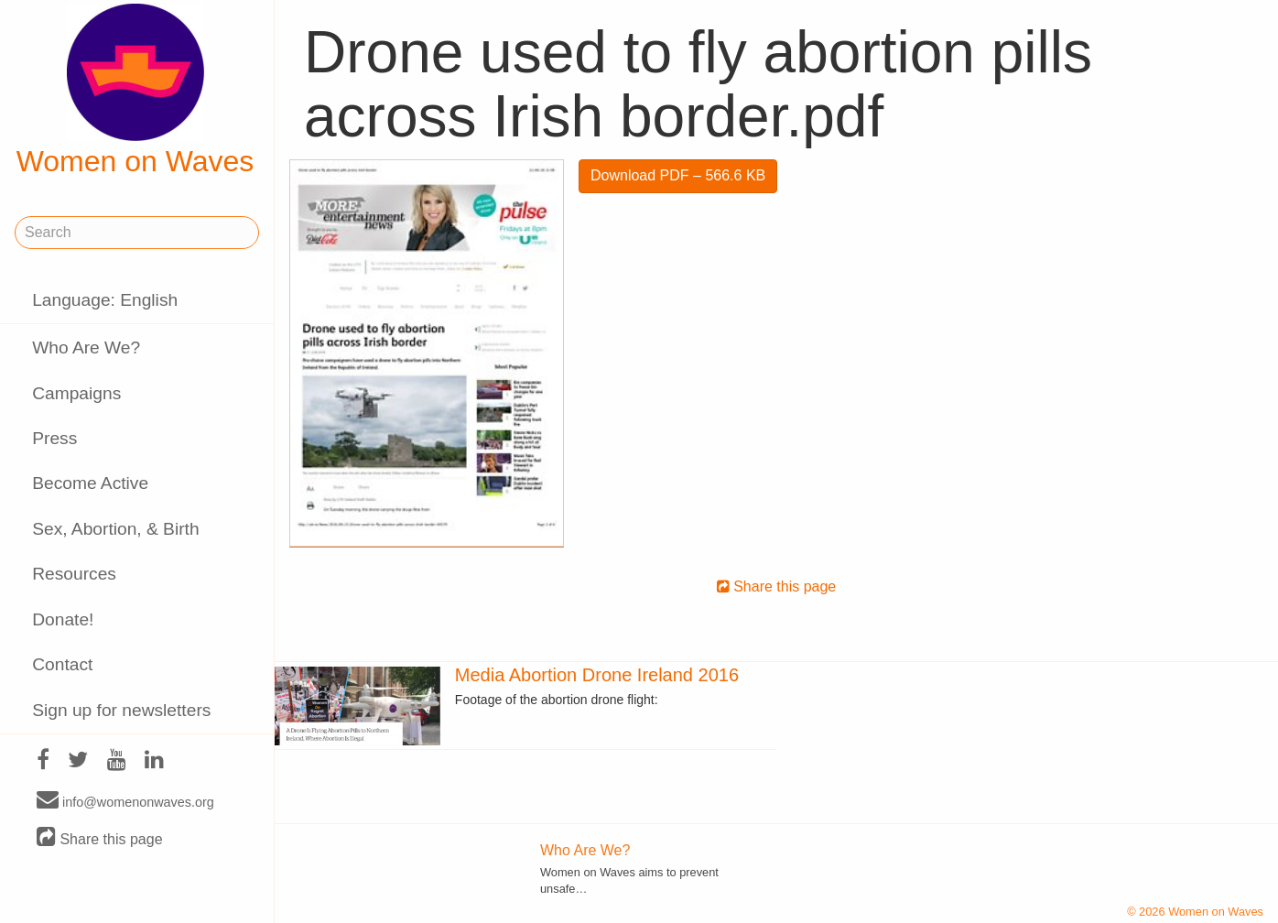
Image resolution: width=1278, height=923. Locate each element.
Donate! (62, 619)
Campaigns (76, 393)
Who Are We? (86, 347)
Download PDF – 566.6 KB (677, 175)
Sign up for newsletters (121, 710)
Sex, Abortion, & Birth (115, 528)
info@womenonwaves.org (125, 801)
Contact (62, 664)
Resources (74, 573)
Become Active (90, 483)
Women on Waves (135, 91)
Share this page (100, 838)
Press (54, 438)
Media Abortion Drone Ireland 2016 (597, 675)
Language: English (105, 299)
